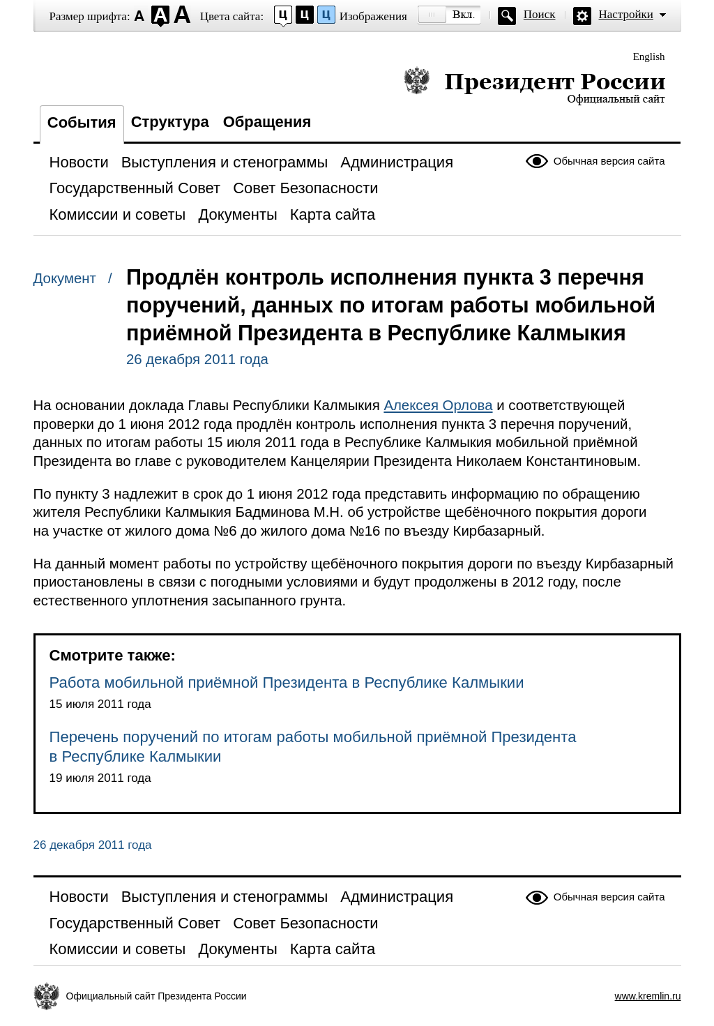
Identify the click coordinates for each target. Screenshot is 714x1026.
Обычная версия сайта (609, 161)
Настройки (626, 14)
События (81, 122)
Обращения (267, 121)
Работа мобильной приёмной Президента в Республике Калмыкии (287, 682)
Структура (170, 121)
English (649, 56)
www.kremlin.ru (648, 996)
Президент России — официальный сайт (534, 85)
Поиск (540, 14)
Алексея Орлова (437, 405)
